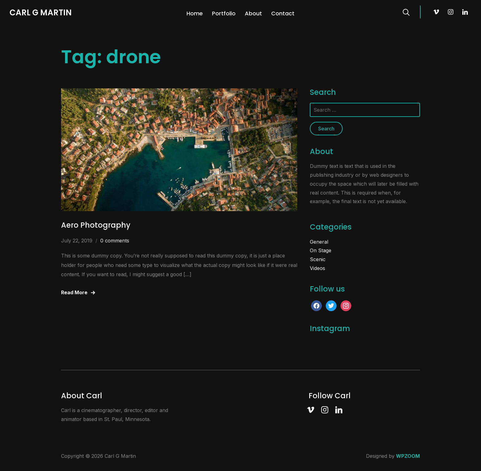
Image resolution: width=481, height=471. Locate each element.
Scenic (317, 259)
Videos (317, 268)
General (319, 242)
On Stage (320, 250)
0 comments (114, 240)
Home (195, 13)
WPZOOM (408, 456)
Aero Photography (95, 225)
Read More (74, 292)
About (253, 13)
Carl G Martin (41, 12)
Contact (282, 13)
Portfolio (224, 13)
